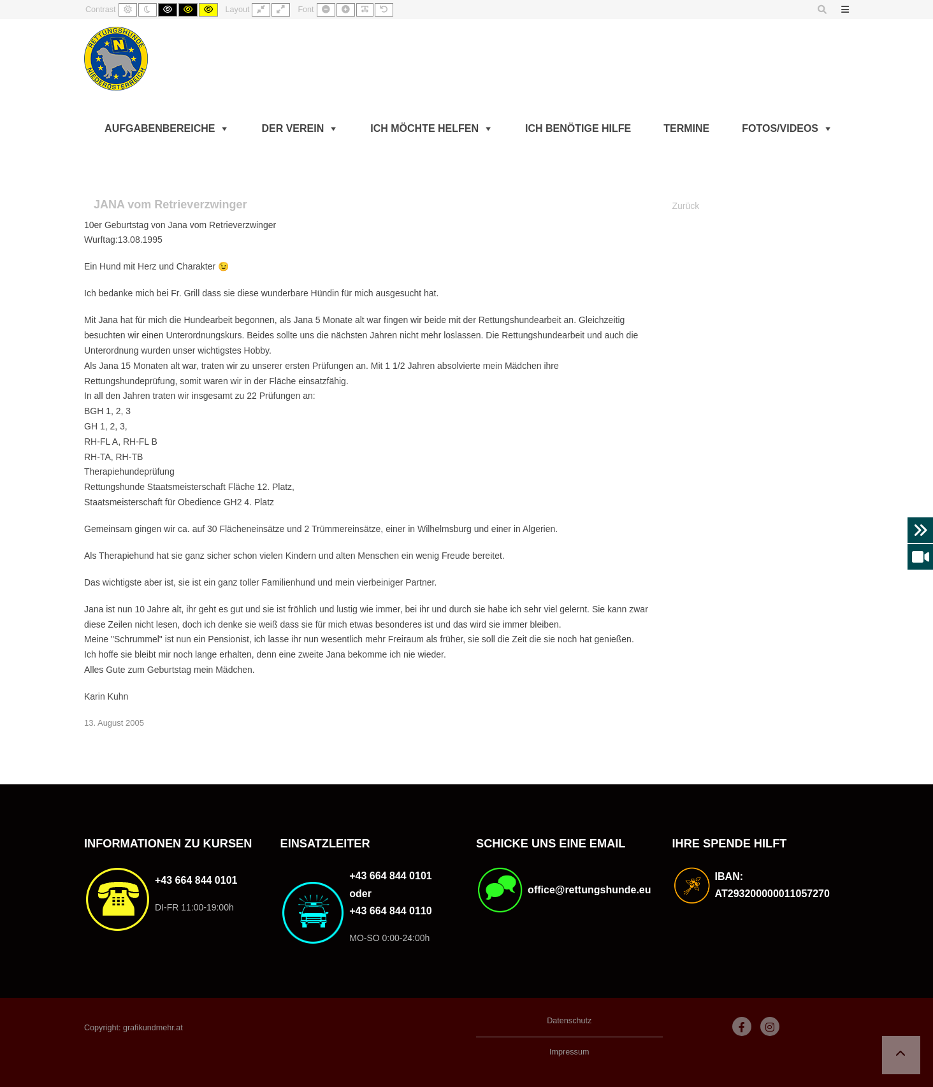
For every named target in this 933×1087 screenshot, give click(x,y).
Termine (686, 128)
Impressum (569, 1051)
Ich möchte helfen (424, 128)
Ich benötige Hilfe (578, 128)
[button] (901, 1055)
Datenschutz (569, 1020)
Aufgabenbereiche (160, 128)
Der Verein (292, 128)
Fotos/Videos (780, 128)
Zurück (686, 206)
